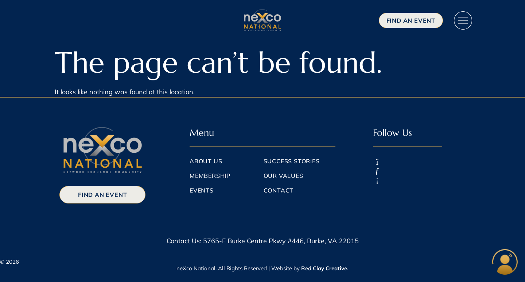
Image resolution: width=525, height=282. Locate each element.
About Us (206, 161)
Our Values (283, 175)
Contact (279, 190)
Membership (210, 175)
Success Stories (292, 161)
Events (202, 190)
